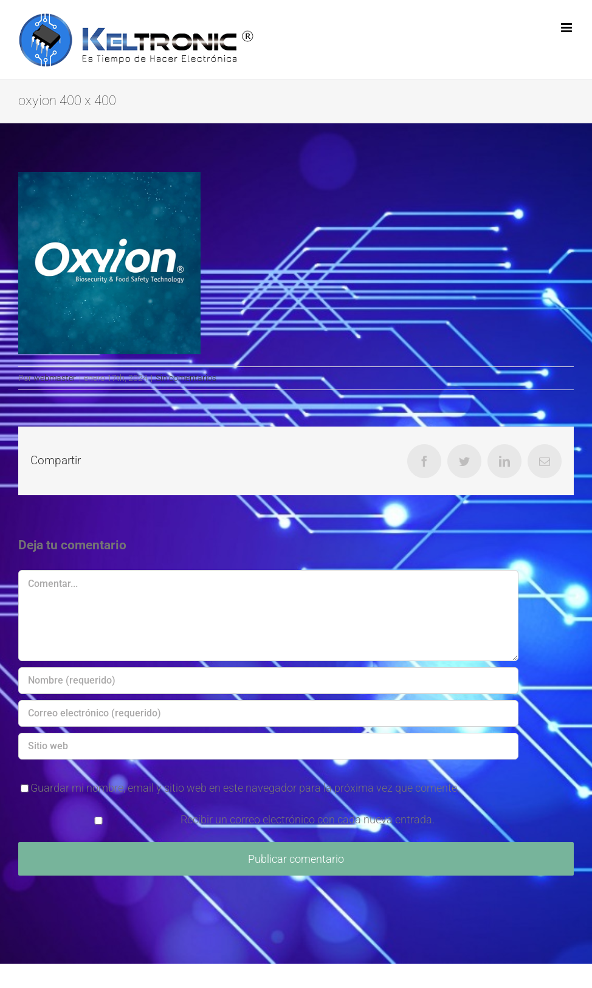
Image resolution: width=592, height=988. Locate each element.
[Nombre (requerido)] (268, 680)
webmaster (54, 378)
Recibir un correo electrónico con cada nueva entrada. (308, 819)
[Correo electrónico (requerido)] (268, 713)
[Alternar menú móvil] (567, 27)
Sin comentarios (186, 378)
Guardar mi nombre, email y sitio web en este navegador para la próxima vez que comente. (244, 787)
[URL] (268, 746)
